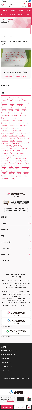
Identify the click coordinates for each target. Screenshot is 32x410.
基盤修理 (10, 168)
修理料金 (13, 10)
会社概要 (4, 347)
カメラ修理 (4, 135)
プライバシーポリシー (7, 351)
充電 (10, 165)
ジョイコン (19, 140)
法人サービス (5, 370)
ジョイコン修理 (16, 143)
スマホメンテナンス (23, 148)
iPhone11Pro (19, 105)
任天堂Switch (12, 163)
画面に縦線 (26, 173)
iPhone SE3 (4, 105)
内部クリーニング (23, 165)
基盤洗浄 (17, 168)
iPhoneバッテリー (5, 115)
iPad (5, 76)
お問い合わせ (5, 359)
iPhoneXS (19, 113)
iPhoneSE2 (11, 113)
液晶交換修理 (11, 173)
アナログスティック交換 (16, 130)
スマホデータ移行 (13, 148)
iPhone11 (12, 105)
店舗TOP (4, 10)
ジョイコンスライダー (6, 143)
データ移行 (20, 153)
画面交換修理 (11, 176)
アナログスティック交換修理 (7, 133)
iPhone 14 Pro (25, 102)
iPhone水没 (22, 115)
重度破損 (12, 178)
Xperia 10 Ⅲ (18, 128)
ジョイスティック (25, 143)
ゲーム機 (27, 138)
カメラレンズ (26, 133)
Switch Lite (4, 125)
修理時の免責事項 (6, 355)
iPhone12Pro (22, 107)
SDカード (20, 120)
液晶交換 (4, 173)
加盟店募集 (4, 362)
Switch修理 (4, 128)
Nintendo (18, 118)
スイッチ (3, 145)
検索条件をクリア (5, 36)
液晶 (23, 171)
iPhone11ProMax (5, 107)
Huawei (23, 97)
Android (9, 97)
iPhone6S (11, 110)
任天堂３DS (4, 163)
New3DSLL (11, 118)
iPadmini (24, 100)
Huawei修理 (4, 100)
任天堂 (25, 160)
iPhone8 (24, 110)
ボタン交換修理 (24, 158)
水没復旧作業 (16, 171)
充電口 (15, 165)
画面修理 (24, 76)
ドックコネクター (5, 155)
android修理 (16, 97)
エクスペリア (18, 133)
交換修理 (19, 160)
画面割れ (25, 176)
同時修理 (4, 168)
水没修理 (9, 171)
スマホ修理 (4, 150)
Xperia (11, 128)
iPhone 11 (17, 102)
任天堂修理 (20, 163)
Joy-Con (4, 118)
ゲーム (3, 138)
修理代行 (4, 165)
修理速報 (21, 10)
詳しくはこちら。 (10, 401)
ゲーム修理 (20, 138)
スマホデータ (4, 148)
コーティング (4, 140)
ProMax (13, 120)
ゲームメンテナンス (11, 138)
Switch (25, 123)
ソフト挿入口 (19, 150)
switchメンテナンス (23, 125)
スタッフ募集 (4, 366)
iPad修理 (18, 76)
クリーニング (22, 135)
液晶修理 (19, 173)
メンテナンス (12, 160)
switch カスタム (13, 125)
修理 (27, 163)
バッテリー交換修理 (14, 158)
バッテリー (21, 155)
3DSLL (3, 97)
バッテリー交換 (5, 158)
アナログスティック (5, 130)
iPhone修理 (14, 115)
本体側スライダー (25, 168)
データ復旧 (13, 153)
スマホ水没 (12, 150)
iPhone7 (17, 110)
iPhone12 (14, 107)
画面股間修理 (5, 178)
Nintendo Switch (5, 120)
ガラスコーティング (13, 135)
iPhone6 (4, 110)
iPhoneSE (4, 113)
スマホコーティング (17, 145)
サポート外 (12, 140)
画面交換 (4, 176)
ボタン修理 (4, 160)
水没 (3, 171)
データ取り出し (5, 153)
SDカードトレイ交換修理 (16, 123)
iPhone (10, 102)
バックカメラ (14, 155)
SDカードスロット (5, 123)
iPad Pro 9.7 (10, 76)
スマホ (10, 145)
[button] (20, 399)
